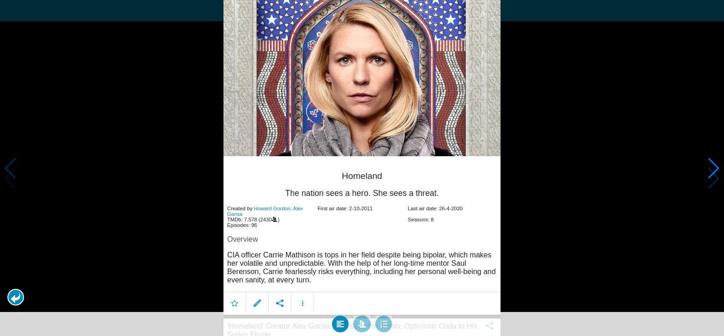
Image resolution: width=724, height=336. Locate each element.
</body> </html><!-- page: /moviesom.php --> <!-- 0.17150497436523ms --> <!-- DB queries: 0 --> (362, 168)
